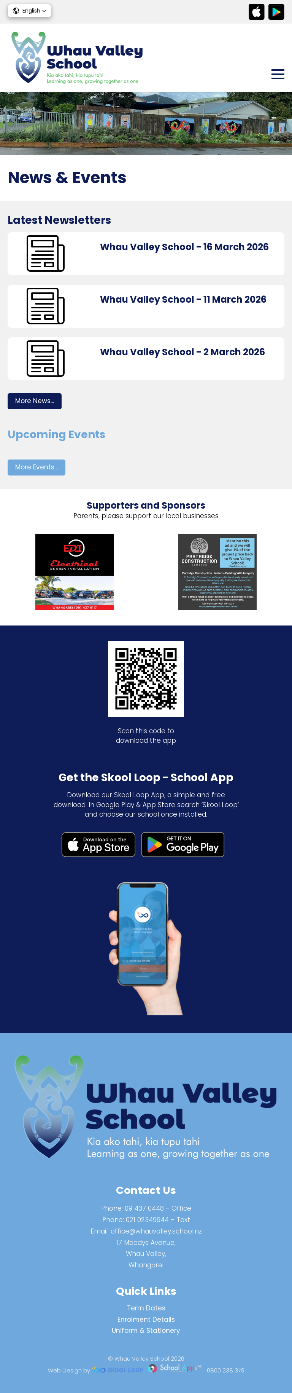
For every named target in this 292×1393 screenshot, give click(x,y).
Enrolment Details (146, 1319)
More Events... (36, 467)
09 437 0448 (144, 1208)
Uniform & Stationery (146, 1330)
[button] (29, 10)
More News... (34, 400)
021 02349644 (147, 1219)
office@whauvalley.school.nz (156, 1231)
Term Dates (146, 1308)
